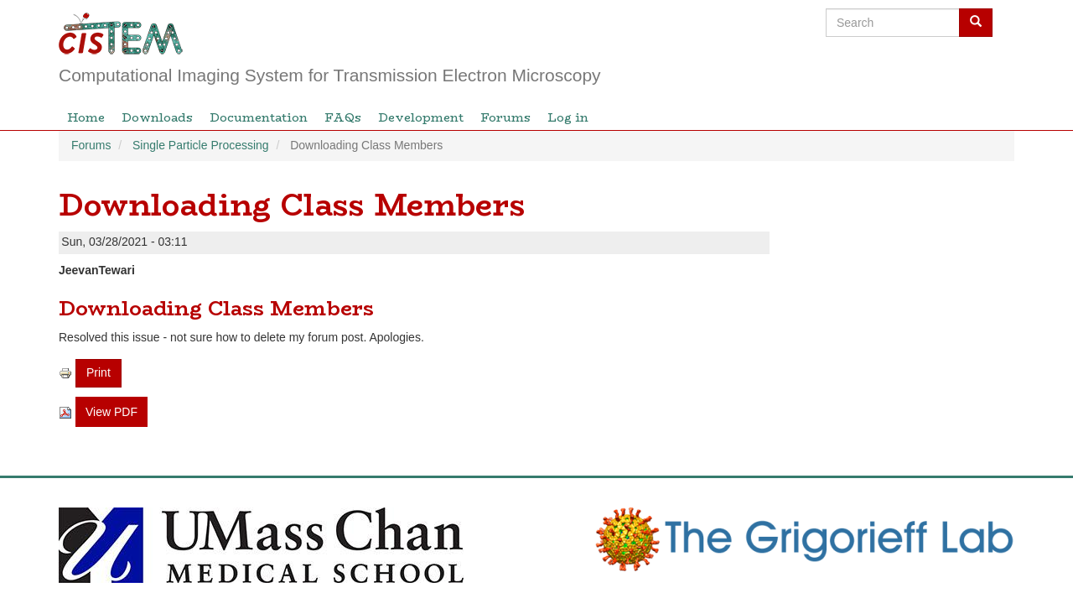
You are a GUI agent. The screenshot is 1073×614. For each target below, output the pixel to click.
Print (98, 372)
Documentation (259, 117)
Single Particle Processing (200, 145)
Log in (567, 117)
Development (421, 117)
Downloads (157, 117)
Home (86, 117)
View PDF (111, 412)
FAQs (342, 117)
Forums (505, 117)
